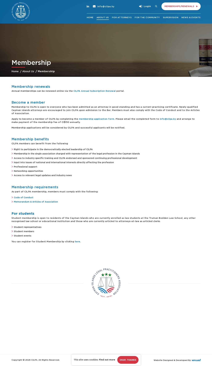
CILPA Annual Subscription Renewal (94, 91)
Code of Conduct (23, 197)
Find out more (107, 359)
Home (90, 17)
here (77, 241)
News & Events (191, 17)
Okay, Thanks (128, 360)
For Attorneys (122, 17)
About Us (103, 17)
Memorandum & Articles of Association (36, 202)
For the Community (147, 17)
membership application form (96, 119)
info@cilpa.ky (103, 6)
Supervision (170, 17)
